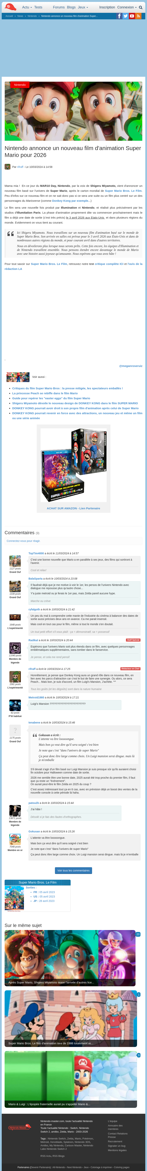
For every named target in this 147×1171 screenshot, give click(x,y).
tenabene (34, 722)
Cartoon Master (73, 1145)
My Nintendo (56, 1145)
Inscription (107, 7)
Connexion (127, 7)
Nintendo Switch (57, 1138)
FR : (36, 892)
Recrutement (115, 1141)
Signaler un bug (116, 1145)
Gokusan (34, 831)
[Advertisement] (73, 48)
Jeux (83, 7)
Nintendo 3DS (82, 1142)
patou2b (34, 802)
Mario (78, 1138)
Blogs (71, 7)
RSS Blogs (58, 1156)
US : (36, 896)
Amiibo (44, 1145)
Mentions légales (117, 1150)
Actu (27, 7)
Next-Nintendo (74, 1167)
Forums (59, 7)
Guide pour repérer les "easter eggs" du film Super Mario (51, 398)
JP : (35, 900)
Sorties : (31, 887)
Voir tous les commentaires (73, 870)
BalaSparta (35, 578)
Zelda (70, 1138)
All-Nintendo (58, 1167)
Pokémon (87, 1138)
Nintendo (32, 16)
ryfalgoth (34, 609)
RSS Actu (46, 1156)
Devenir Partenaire (40, 1167)
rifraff (20, 166)
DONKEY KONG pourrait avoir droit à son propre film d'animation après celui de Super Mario (75, 408)
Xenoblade (56, 1142)
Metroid (45, 1142)
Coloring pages (121, 1167)
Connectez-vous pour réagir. (23, 540)
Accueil (9, 16)
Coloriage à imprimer (101, 1167)
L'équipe (112, 1121)
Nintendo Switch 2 (57, 1148)
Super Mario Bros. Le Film (123, 190)
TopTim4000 (36, 553)
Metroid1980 (36, 697)
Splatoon (68, 1142)
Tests (38, 7)
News (20, 16)
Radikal (33, 640)
